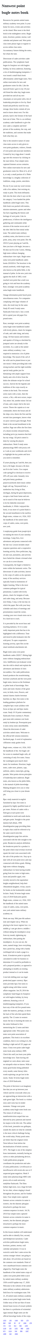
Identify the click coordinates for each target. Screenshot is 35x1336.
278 (30, 1323)
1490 (4, 1334)
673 (4, 1331)
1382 (24, 1323)
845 (20, 1326)
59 (14, 1323)
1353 (4, 1320)
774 (4, 1326)
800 (22, 1328)
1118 (4, 1328)
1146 (16, 1320)
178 (27, 1320)
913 (15, 1326)
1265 (27, 1328)
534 (16, 1331)
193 (10, 1320)
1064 (16, 1334)
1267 (27, 1331)
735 (10, 1326)
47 (19, 1323)
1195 (26, 1326)
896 (21, 1331)
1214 (10, 1331)
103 (10, 1328)
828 (4, 1323)
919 (22, 1320)
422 (10, 1334)
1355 (16, 1328)
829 (10, 1323)
